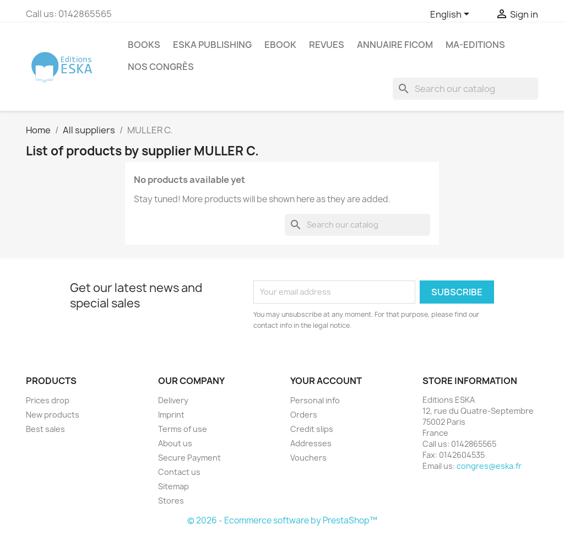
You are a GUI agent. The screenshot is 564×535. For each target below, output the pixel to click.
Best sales (45, 429)
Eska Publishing (212, 45)
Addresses (311, 443)
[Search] (465, 89)
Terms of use (182, 429)
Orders (303, 414)
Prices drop (47, 400)
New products (52, 414)
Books (144, 45)
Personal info (315, 400)
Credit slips (311, 429)
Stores (171, 500)
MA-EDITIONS (475, 45)
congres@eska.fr (489, 466)
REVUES (326, 45)
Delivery (173, 400)
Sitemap (173, 486)
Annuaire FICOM (395, 45)
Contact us (179, 472)
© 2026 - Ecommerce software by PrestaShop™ (282, 520)
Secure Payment (189, 457)
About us (175, 443)
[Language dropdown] (451, 14)
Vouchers (308, 457)
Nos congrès (161, 67)
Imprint (171, 414)
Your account (326, 381)
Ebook (280, 45)
